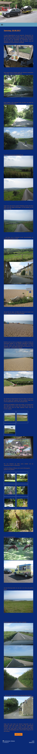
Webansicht (31, 742)
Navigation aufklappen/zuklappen (18, 24)
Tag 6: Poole (18, 734)
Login (33, 741)
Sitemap (13, 741)
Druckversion (6, 741)
